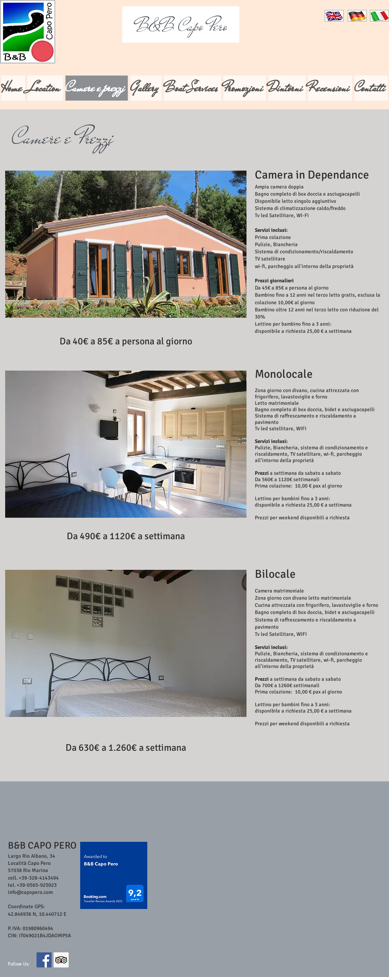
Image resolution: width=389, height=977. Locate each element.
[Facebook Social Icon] (44, 959)
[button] (125, 244)
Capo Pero (181, 26)
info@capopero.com (30, 892)
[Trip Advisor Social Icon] (61, 959)
